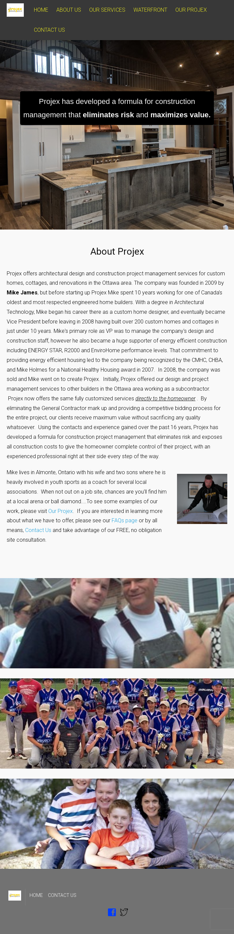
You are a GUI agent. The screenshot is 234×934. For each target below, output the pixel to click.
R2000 (72, 350)
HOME (41, 10)
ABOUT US (68, 10)
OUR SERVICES (107, 10)
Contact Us (38, 530)
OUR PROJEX (191, 10)
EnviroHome (105, 350)
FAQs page (124, 520)
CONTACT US (49, 30)
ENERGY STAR (45, 350)
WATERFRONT (150, 10)
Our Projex (60, 511)
